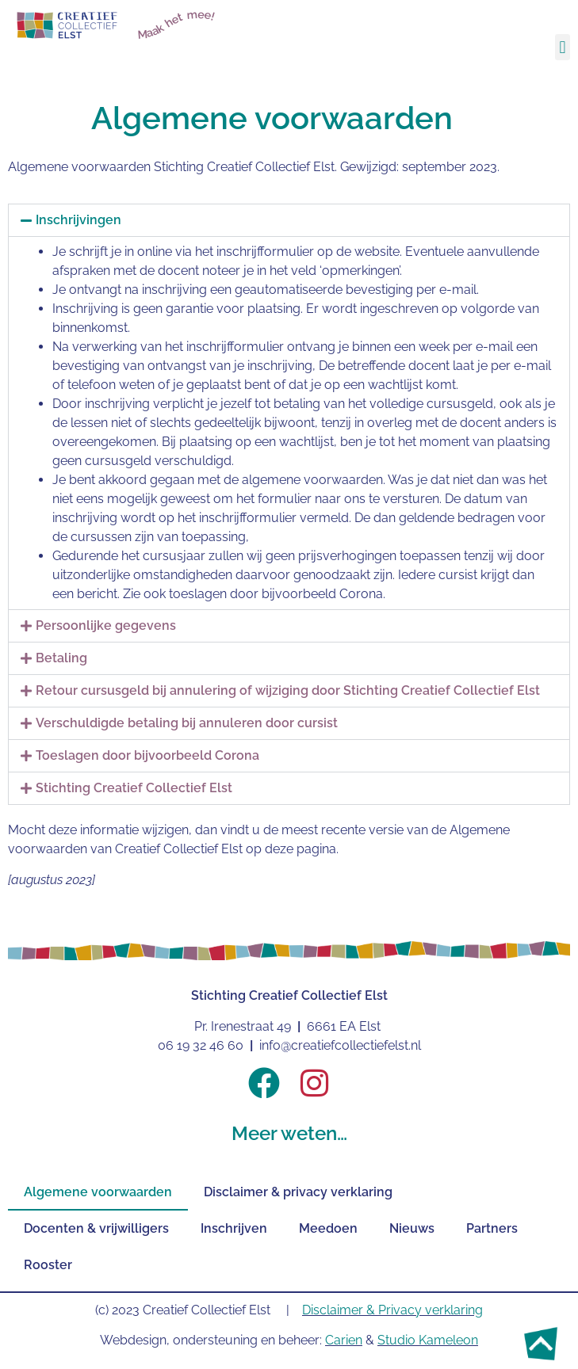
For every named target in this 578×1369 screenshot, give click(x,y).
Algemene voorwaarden (98, 1191)
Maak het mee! (176, 24)
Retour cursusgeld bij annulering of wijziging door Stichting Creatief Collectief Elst (288, 690)
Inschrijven (234, 1228)
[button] (562, 47)
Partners (492, 1228)
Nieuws (411, 1228)
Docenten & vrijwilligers (96, 1228)
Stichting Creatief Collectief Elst (134, 787)
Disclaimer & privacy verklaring (298, 1191)
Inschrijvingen (78, 219)
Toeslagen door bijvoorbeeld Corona (147, 755)
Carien (343, 1340)
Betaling (61, 657)
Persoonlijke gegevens (106, 625)
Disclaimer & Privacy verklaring (392, 1310)
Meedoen (328, 1228)
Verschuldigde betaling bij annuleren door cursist (187, 722)
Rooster (48, 1264)
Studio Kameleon (427, 1340)
